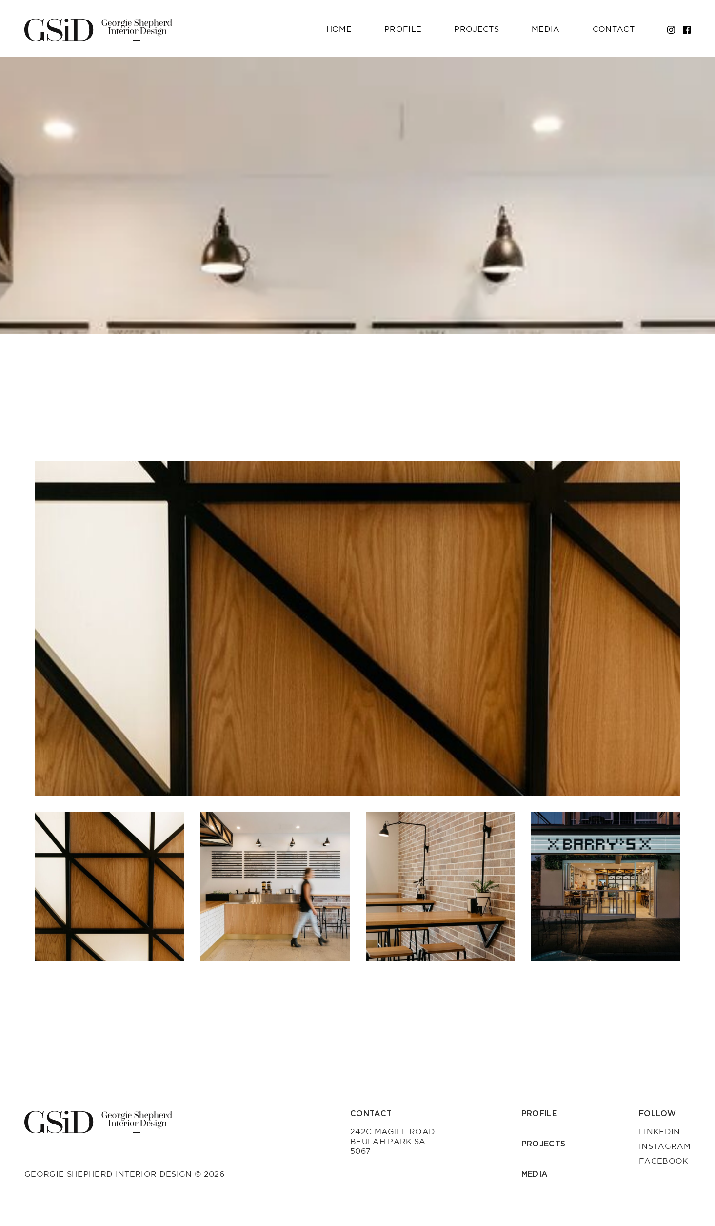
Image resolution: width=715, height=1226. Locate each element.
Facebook (664, 1161)
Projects (476, 29)
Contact (614, 29)
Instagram (665, 1146)
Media (546, 29)
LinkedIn (659, 1132)
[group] (357, 628)
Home (339, 29)
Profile (402, 29)
